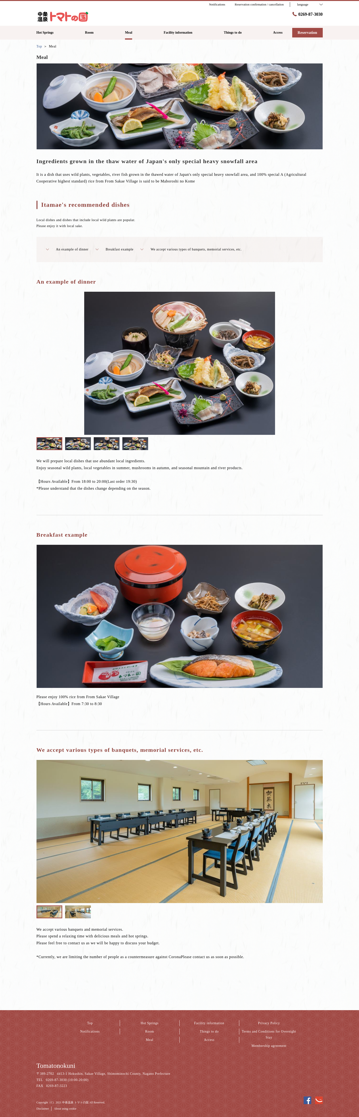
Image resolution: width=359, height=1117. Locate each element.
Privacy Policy (269, 1023)
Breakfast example (114, 249)
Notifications (90, 1031)
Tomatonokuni (55, 1065)
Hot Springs (150, 1023)
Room (149, 1031)
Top (90, 1023)
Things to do (209, 1031)
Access (209, 1040)
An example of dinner (67, 249)
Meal (149, 1040)
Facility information (209, 1023)
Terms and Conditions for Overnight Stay (269, 1034)
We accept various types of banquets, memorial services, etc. (191, 249)
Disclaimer (42, 1108)
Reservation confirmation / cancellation (259, 4)
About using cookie (65, 1108)
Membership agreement (268, 1046)
